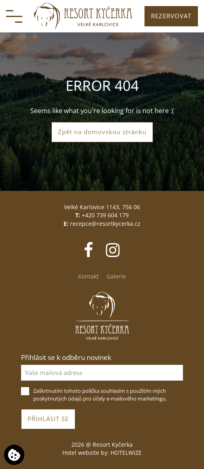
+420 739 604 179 (105, 215)
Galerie (116, 276)
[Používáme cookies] (14, 455)
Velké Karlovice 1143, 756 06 (102, 207)
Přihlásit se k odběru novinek (66, 357)
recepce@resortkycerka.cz (105, 223)
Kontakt (88, 276)
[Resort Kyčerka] (83, 16)
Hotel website (80, 452)
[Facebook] (89, 249)
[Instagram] (112, 249)
